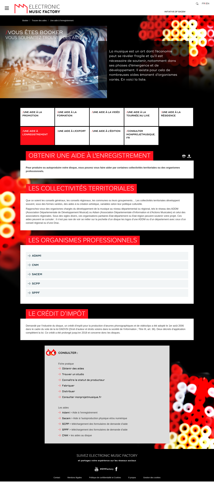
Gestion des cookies (151, 479)
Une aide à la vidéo (107, 111)
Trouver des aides (39, 19)
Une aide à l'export (65, 133)
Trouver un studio (73, 376)
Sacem (66, 420)
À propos (132, 479)
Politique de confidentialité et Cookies (105, 479)
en (207, 3)
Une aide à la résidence (171, 113)
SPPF (65, 431)
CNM (65, 437)
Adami (66, 414)
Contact (57, 479)
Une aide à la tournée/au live (138, 113)
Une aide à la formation (67, 113)
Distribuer (68, 393)
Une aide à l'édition (100, 133)
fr (203, 3)
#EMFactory (106, 470)
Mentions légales (74, 479)
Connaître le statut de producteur (83, 381)
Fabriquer (68, 387)
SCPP (65, 425)
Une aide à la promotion (32, 113)
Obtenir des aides (73, 370)
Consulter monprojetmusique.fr (141, 134)
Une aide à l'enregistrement (35, 133)
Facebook (116, 471)
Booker (25, 19)
